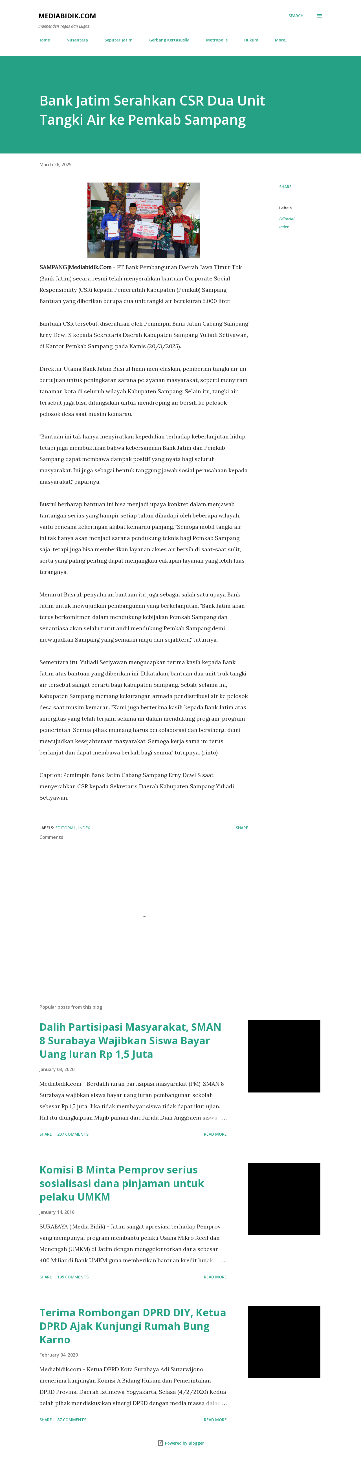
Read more (215, 1134)
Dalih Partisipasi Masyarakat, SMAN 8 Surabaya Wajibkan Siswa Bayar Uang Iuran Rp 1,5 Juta (130, 1040)
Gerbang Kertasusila (169, 40)
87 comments (71, 1419)
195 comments (73, 1277)
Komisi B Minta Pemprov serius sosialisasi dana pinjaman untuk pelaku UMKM (121, 1183)
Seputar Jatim (119, 40)
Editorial (286, 218)
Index (284, 226)
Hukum (251, 40)
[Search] (296, 15)
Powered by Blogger (180, 1443)
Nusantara (77, 40)
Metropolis (217, 40)
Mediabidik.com (67, 15)
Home (44, 40)
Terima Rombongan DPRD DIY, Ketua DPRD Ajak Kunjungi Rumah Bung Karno (132, 1326)
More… (282, 40)
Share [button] (285, 186)
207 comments (73, 1134)
